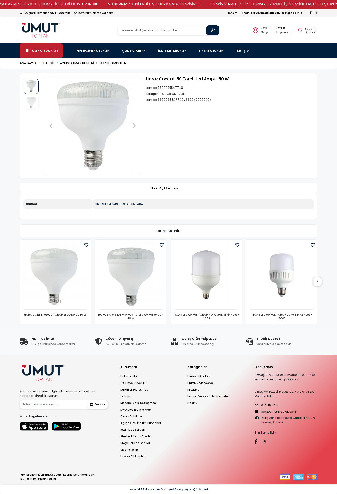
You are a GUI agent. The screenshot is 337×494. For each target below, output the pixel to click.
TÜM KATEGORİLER (42, 50)
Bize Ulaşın (264, 366)
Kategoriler (197, 366)
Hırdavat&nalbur (199, 376)
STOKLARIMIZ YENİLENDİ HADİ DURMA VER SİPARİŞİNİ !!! (165, 4)
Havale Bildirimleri (132, 456)
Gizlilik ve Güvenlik (132, 383)
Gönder (97, 404)
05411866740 (267, 405)
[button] (307, 30)
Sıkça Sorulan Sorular (135, 443)
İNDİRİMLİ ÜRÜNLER (172, 50)
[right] (317, 281)
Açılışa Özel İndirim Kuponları (140, 423)
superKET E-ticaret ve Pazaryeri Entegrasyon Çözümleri (168, 489)
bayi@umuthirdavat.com (275, 411)
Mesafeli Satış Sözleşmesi (138, 403)
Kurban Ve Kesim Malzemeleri (208, 396)
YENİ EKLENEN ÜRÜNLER (93, 50)
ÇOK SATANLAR (134, 50)
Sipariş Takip (129, 450)
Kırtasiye (193, 390)
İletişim (232, 13)
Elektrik (192, 403)
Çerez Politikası (131, 416)
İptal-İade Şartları (132, 430)
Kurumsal (128, 366)
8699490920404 (131, 204)
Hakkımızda (128, 376)
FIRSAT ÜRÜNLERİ (211, 50)
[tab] (164, 188)
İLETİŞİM (243, 50)
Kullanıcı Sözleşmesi (134, 390)
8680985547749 (106, 204)
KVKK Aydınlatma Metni (136, 410)
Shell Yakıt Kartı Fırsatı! (135, 436)
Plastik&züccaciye (200, 383)
